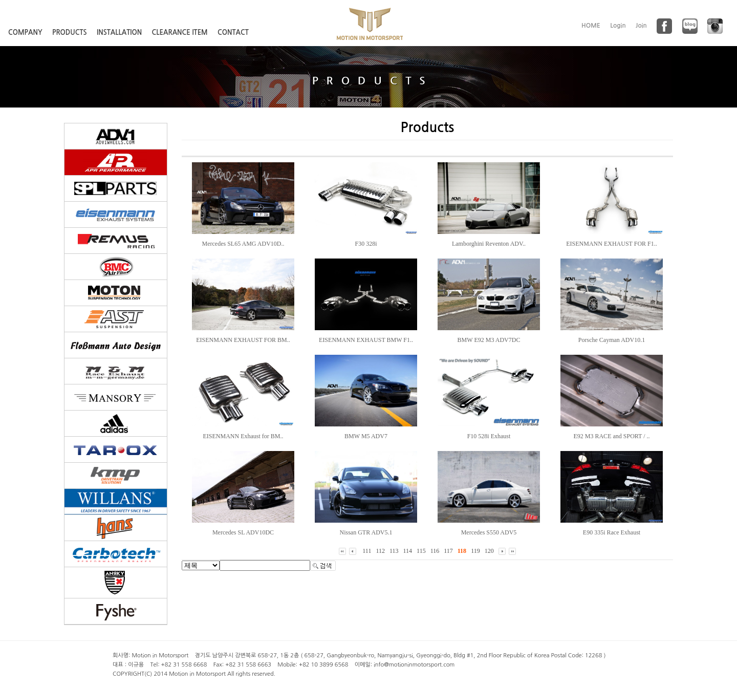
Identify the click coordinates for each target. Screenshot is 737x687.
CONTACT (233, 32)
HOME (590, 26)
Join (641, 26)
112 (380, 550)
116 (435, 550)
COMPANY (25, 32)
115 (421, 550)
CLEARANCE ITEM (180, 32)
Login (618, 26)
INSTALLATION (119, 32)
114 (408, 550)
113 (394, 550)
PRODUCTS (69, 32)
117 (448, 550)
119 (475, 550)
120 (489, 550)
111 (366, 550)
